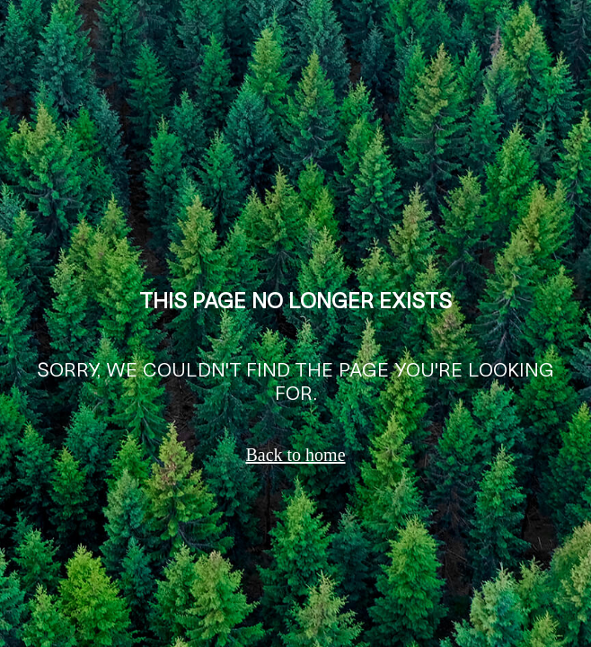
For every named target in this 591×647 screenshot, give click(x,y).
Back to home (295, 455)
